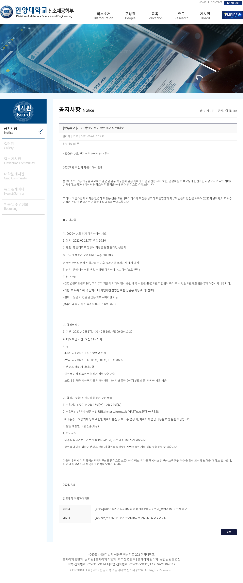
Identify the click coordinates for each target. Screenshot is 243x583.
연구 (181, 16)
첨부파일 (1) (71, 144)
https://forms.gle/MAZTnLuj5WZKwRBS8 (132, 412)
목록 (228, 532)
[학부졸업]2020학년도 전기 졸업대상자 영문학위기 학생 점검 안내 (131, 518)
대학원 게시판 (24, 176)
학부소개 (103, 16)
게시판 (205, 16)
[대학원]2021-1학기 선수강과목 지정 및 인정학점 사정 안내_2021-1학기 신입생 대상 (141, 509)
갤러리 (24, 146)
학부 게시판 (24, 161)
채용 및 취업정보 (24, 207)
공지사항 (24, 131)
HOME (202, 2)
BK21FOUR (233, 3)
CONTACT (216, 2)
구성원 (130, 16)
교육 (155, 16)
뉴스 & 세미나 (24, 191)
